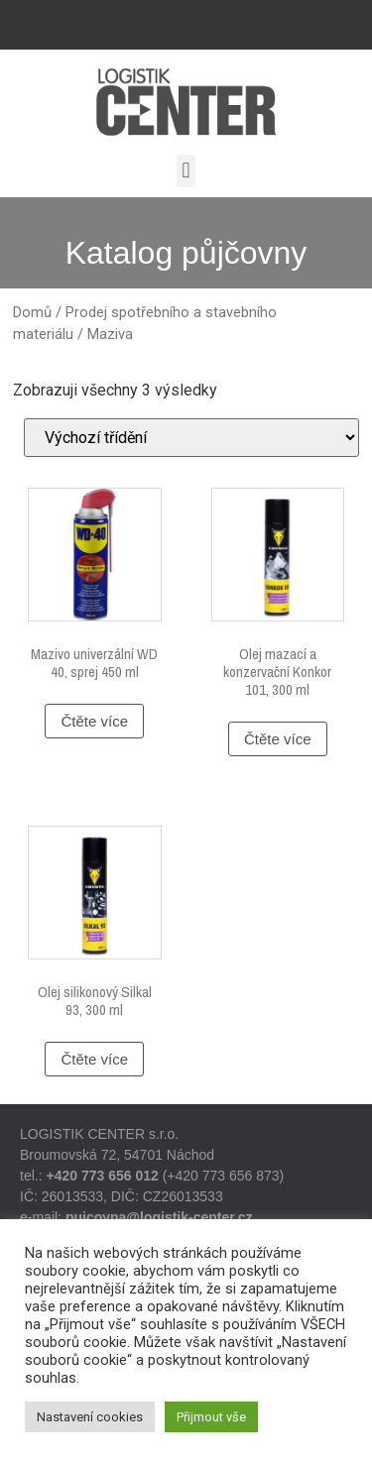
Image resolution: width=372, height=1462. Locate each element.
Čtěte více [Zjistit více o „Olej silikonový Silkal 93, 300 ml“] (94, 1059)
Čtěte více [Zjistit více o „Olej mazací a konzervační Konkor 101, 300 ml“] (277, 739)
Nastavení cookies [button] (90, 1416)
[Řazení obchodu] (191, 437)
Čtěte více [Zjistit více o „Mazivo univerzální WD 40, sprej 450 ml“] (94, 721)
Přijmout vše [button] (211, 1416)
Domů (32, 312)
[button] (186, 171)
